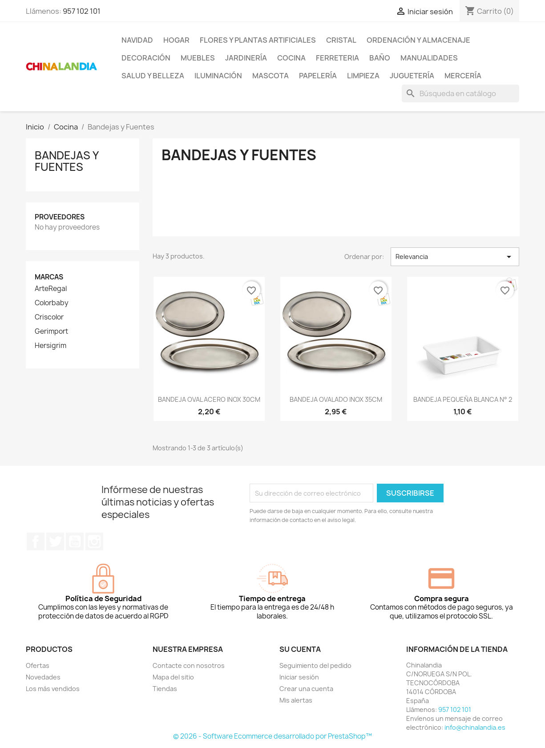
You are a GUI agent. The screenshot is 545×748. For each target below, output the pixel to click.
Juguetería (412, 76)
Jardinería (246, 58)
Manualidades (429, 58)
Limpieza (363, 76)
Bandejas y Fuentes (66, 161)
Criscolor (49, 317)
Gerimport (51, 331)
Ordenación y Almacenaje (418, 40)
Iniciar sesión (299, 677)
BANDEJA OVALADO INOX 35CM (336, 399)
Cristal (341, 40)
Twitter (55, 541)
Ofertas (37, 665)
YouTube (75, 541)
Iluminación (218, 76)
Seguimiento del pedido (315, 665)
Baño (379, 58)
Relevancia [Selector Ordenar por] (455, 256)
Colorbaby (52, 303)
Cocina (291, 58)
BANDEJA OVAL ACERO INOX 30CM (209, 399)
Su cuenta (300, 649)
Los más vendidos (53, 688)
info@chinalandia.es (474, 727)
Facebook (35, 541)
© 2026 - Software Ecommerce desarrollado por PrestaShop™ (272, 736)
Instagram (94, 541)
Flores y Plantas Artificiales (258, 40)
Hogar (176, 40)
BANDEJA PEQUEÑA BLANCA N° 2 (462, 399)
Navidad (137, 40)
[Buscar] (460, 93)
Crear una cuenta (306, 688)
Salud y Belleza (152, 76)
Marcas (49, 277)
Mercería (462, 76)
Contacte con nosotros (189, 665)
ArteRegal (51, 288)
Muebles (198, 58)
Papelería (318, 76)
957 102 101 (82, 11)
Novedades (43, 677)
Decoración (145, 58)
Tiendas (165, 688)
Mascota (270, 76)
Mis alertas (295, 700)
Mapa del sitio (173, 677)
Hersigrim (50, 345)
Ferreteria (337, 58)
